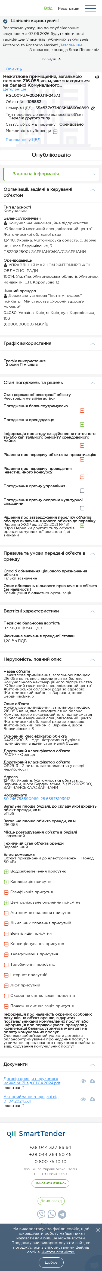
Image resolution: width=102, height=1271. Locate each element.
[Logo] (12, 8)
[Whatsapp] (51, 1217)
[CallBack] (50, 1183)
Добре (51, 1262)
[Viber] (40, 1216)
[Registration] (68, 8)
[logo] (36, 1134)
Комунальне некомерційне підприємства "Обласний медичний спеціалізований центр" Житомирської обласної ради (48, 229)
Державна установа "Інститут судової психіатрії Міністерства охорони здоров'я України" (44, 301)
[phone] (50, 1148)
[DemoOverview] (51, 1201)
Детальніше (70, 45)
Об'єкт (12, 69)
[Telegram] (61, 1216)
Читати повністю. (58, 1252)
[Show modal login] (48, 8)
